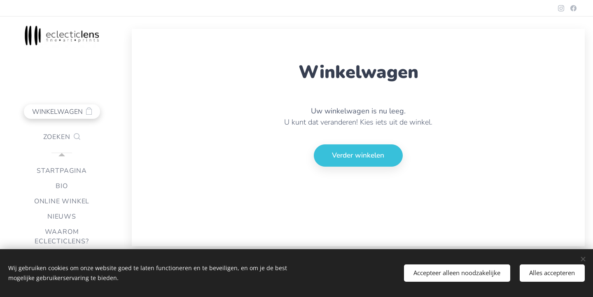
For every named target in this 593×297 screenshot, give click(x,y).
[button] (62, 137)
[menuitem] (61, 171)
